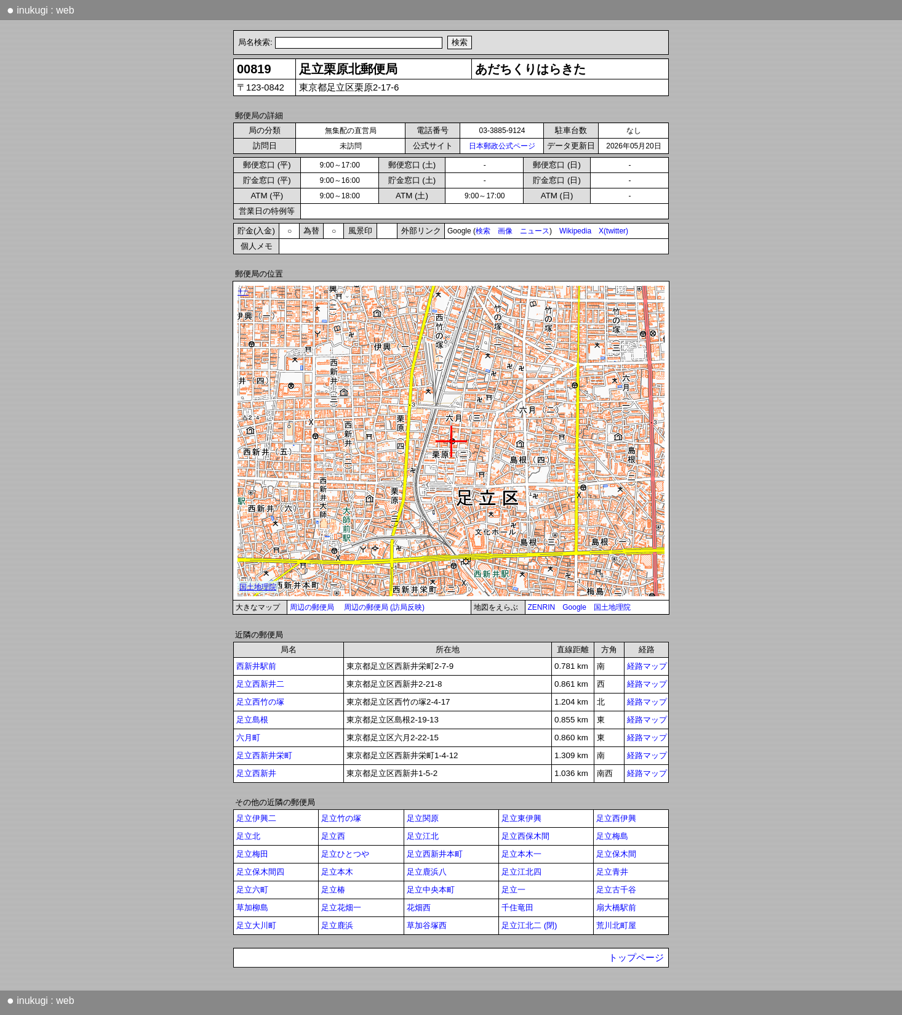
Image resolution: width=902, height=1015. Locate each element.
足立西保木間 (525, 836)
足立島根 (252, 719)
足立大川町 (256, 925)
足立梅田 (252, 854)
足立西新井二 (260, 684)
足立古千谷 (616, 889)
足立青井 (612, 871)
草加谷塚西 (427, 925)
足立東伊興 (521, 818)
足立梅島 (612, 836)
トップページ (636, 958)
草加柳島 (252, 907)
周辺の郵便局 (312, 607)
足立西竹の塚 (260, 701)
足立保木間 (616, 854)
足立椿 (333, 889)
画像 (505, 231)
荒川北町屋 (616, 925)
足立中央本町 (431, 889)
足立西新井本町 (435, 854)
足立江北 (423, 836)
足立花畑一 (341, 907)
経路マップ (647, 666)
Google (574, 607)
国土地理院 (612, 607)
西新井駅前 (256, 666)
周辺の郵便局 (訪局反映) (384, 607)
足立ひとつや (345, 854)
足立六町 (252, 889)
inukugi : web (40, 10)
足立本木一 (521, 854)
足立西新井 (256, 773)
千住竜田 (517, 907)
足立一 (513, 889)
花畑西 (419, 907)
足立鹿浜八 (427, 871)
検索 (483, 231)
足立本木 (337, 871)
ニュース (534, 231)
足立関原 (423, 818)
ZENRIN (542, 607)
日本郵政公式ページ (502, 146)
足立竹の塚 (341, 818)
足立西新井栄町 (264, 755)
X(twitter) (613, 231)
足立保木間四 (260, 871)
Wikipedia (575, 231)
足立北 (248, 836)
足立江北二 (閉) (529, 925)
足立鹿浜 (337, 925)
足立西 (333, 836)
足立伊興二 (256, 818)
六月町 (248, 737)
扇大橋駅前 (616, 907)
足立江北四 (521, 871)
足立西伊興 (616, 818)
